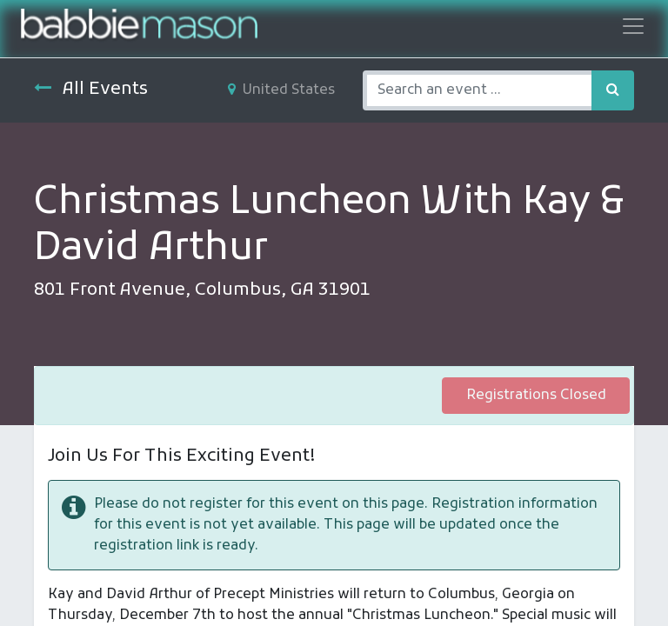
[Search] (612, 90)
